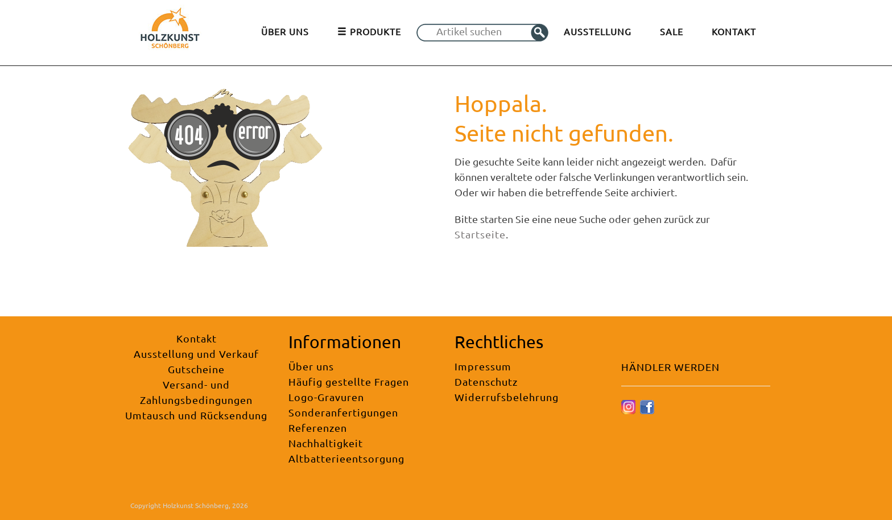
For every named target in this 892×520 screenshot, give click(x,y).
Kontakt (196, 338)
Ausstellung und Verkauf (196, 354)
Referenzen (317, 428)
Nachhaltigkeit (325, 443)
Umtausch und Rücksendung (196, 415)
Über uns (311, 366)
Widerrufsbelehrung (507, 397)
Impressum (483, 366)
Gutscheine (196, 369)
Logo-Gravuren (326, 397)
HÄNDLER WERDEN (670, 367)
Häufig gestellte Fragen (348, 381)
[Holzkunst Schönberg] (170, 31)
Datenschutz (486, 381)
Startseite (480, 234)
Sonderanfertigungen (343, 412)
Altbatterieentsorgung (346, 458)
